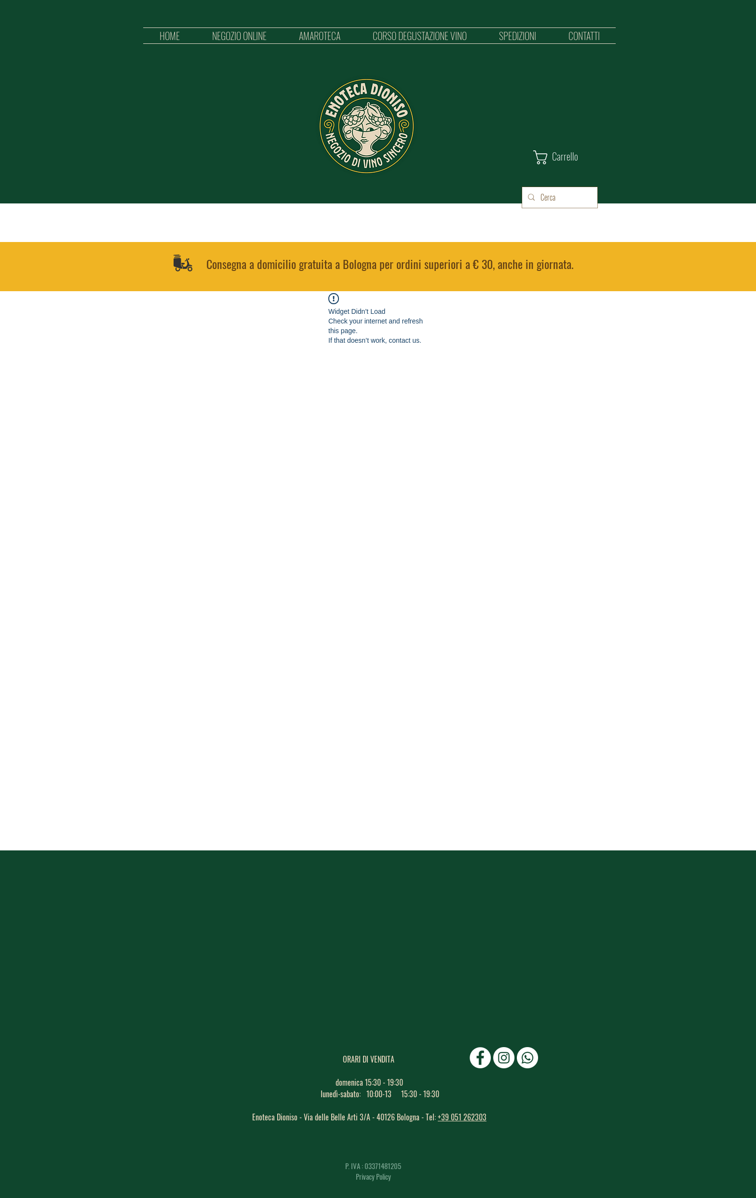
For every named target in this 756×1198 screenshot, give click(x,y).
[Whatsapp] (527, 1057)
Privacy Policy (373, 1176)
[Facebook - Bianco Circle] (480, 1057)
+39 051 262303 (462, 1117)
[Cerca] (558, 197)
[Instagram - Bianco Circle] (503, 1057)
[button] (239, 35)
